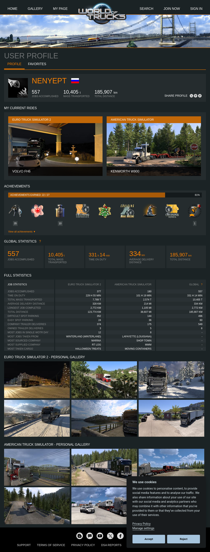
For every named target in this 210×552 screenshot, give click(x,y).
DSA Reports (111, 545)
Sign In (196, 8)
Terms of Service (51, 545)
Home (12, 8)
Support (24, 545)
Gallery (35, 8)
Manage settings (143, 528)
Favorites (37, 64)
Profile (14, 64)
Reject (183, 539)
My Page (60, 8)
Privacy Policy (83, 545)
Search (146, 8)
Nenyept (49, 81)
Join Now (171, 8)
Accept (149, 539)
